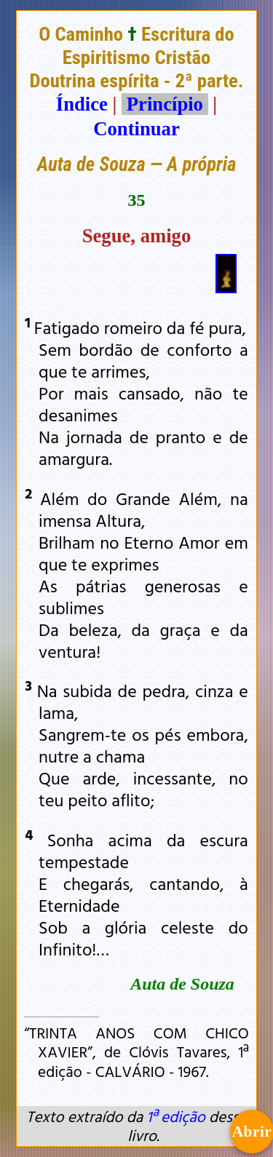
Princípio (164, 104)
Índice (82, 104)
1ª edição (175, 1116)
